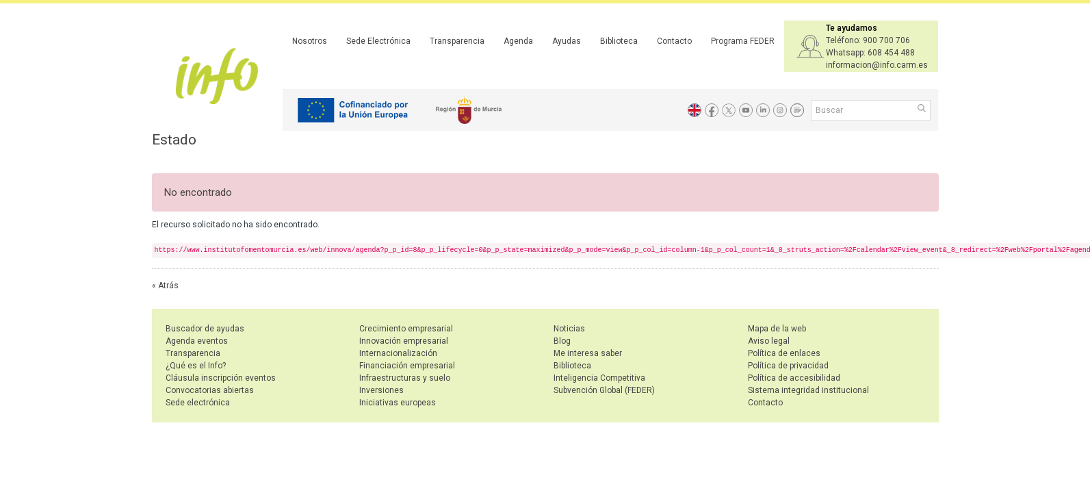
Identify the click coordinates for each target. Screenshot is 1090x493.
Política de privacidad (788, 365)
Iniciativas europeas (397, 402)
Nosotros (309, 41)
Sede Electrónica (378, 41)
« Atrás (165, 285)
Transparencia (457, 41)
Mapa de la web (777, 328)
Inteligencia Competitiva (599, 378)
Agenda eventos (197, 341)
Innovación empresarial (403, 341)
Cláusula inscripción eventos (221, 378)
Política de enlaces (784, 353)
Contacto (674, 41)
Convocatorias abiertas (210, 390)
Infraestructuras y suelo (404, 378)
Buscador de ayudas (205, 328)
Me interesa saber (588, 353)
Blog (562, 341)
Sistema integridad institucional (808, 390)
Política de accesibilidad (794, 378)
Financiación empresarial (407, 365)
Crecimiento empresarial (406, 328)
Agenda (518, 41)
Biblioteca (619, 41)
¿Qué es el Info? (196, 365)
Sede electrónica (198, 402)
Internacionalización (398, 353)
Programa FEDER (743, 41)
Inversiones (381, 390)
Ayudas (566, 41)
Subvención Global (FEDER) (604, 390)
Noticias (569, 328)
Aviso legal (769, 341)
